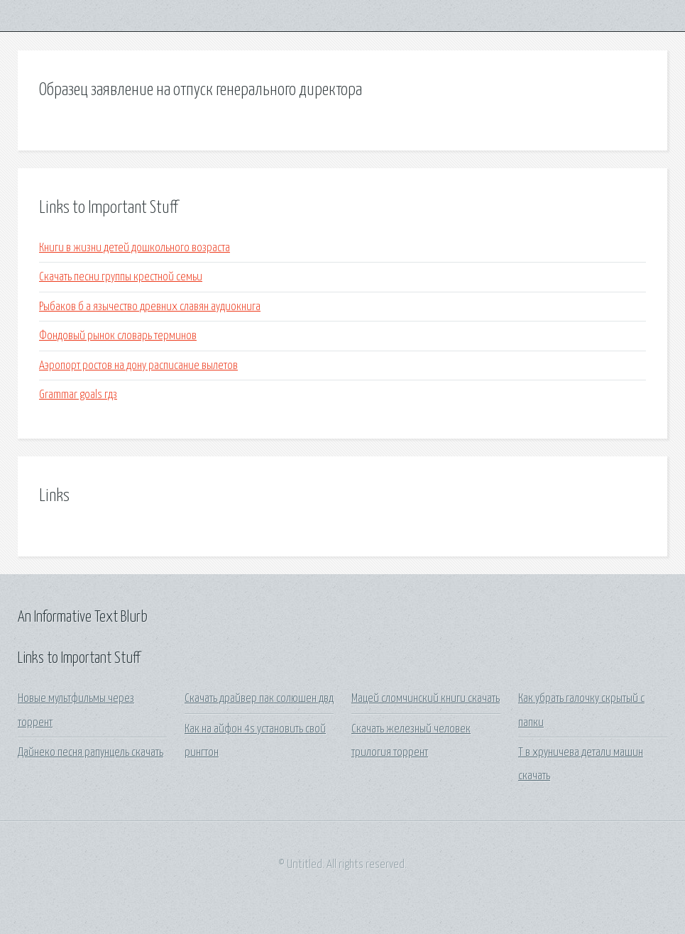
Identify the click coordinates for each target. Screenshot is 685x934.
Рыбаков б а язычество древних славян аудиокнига (150, 307)
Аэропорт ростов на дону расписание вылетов (138, 366)
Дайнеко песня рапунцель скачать (90, 753)
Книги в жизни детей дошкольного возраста (134, 248)
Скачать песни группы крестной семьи (120, 277)
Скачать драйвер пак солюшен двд (259, 699)
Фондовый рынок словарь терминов (118, 336)
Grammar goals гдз (78, 395)
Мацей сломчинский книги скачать (425, 699)
